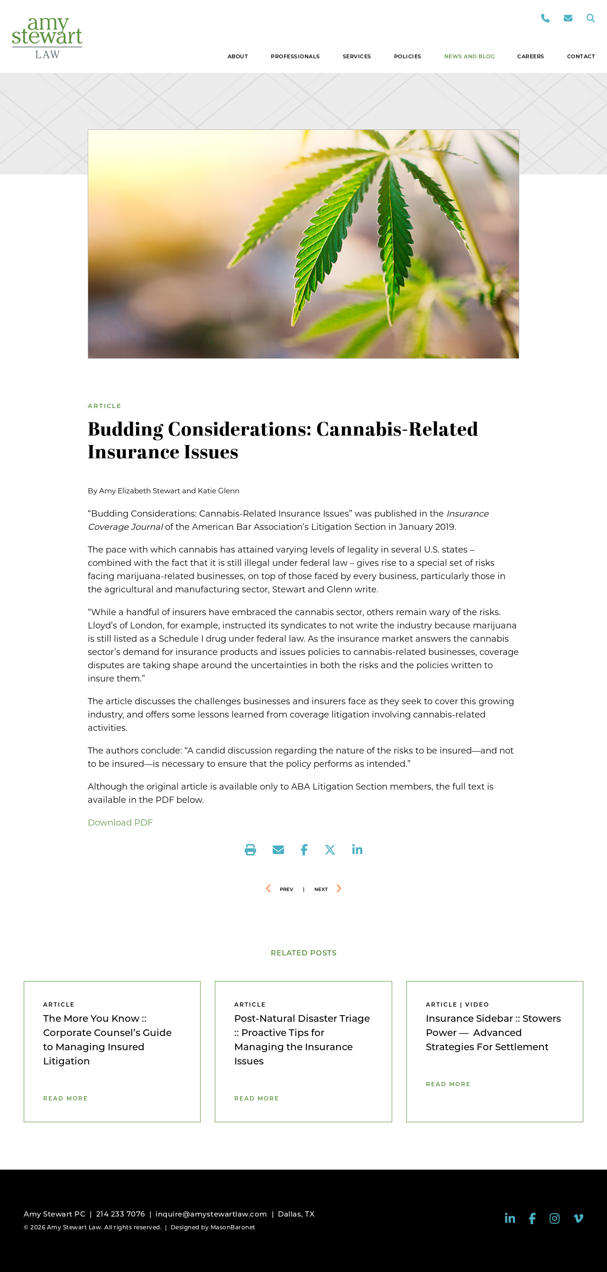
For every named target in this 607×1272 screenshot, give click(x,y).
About (238, 56)
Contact (581, 56)
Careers (530, 56)
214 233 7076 (120, 1213)
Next (321, 889)
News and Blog (469, 56)
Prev (286, 889)
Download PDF (120, 823)
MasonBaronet (233, 1227)
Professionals (295, 56)
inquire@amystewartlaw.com (211, 1213)
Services (357, 56)
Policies (408, 56)
